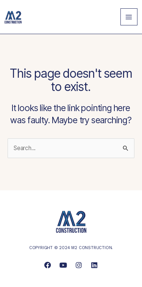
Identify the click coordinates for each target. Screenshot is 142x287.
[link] (13, 16)
